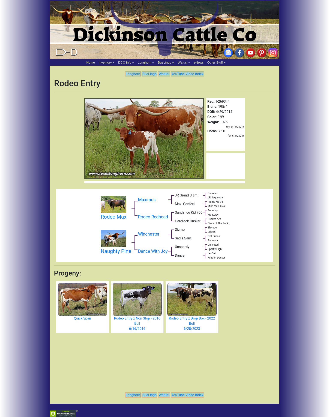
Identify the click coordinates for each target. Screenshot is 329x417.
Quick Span (82, 318)
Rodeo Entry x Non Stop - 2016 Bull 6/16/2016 (137, 323)
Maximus (147, 199)
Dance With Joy (152, 251)
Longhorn (144, 62)
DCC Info (125, 62)
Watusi (182, 62)
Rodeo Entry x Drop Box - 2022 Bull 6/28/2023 (192, 323)
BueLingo (164, 62)
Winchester (148, 234)
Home (90, 62)
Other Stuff (215, 62)
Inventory (105, 62)
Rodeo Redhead (153, 216)
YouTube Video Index (187, 74)
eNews (199, 62)
